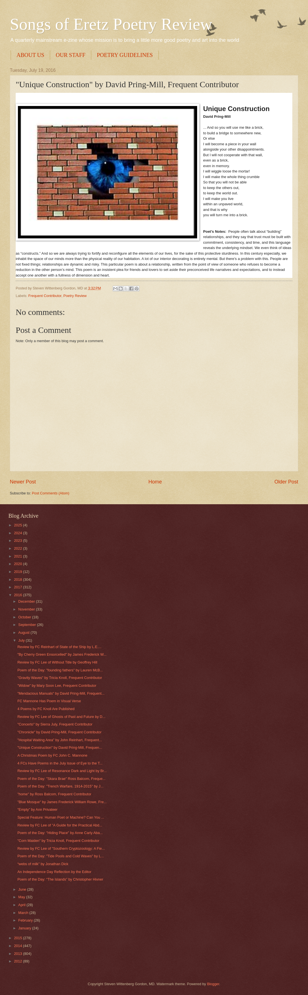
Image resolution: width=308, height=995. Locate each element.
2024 (18, 533)
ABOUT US (30, 55)
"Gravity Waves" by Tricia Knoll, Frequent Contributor (59, 678)
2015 (18, 938)
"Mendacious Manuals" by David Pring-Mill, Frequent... (60, 693)
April (22, 905)
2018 (18, 579)
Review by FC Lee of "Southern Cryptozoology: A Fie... (61, 848)
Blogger (213, 984)
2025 (18, 525)
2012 (18, 961)
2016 (18, 595)
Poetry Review (75, 296)
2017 (18, 587)
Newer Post (23, 482)
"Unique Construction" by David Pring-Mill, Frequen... (59, 747)
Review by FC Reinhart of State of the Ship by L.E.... (59, 647)
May (22, 897)
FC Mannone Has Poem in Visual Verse (49, 701)
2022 (18, 548)
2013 (18, 954)
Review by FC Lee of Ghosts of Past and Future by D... (61, 717)
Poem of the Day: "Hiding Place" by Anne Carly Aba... (60, 833)
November (27, 609)
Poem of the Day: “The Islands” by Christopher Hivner (60, 879)
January (25, 928)
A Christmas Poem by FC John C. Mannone (52, 755)
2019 (18, 572)
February (26, 920)
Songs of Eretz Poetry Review (111, 24)
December (27, 601)
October (25, 617)
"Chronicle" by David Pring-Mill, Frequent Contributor (59, 732)
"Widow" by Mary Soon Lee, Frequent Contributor (56, 685)
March (23, 913)
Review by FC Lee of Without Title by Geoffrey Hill (57, 662)
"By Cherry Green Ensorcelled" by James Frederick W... (61, 654)
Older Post (286, 482)
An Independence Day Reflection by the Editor (54, 872)
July (21, 640)
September (27, 625)
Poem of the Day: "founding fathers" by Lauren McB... (60, 670)
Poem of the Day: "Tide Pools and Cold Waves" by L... (60, 856)
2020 (18, 564)
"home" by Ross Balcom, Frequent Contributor (54, 794)
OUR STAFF (70, 55)
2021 (18, 556)
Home (155, 482)
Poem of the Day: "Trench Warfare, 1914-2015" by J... (60, 786)
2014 (18, 946)
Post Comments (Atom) (50, 493)
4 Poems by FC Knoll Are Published (45, 709)
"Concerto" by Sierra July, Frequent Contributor (54, 724)
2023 (18, 540)
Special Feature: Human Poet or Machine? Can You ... (60, 817)
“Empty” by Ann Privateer (37, 809)
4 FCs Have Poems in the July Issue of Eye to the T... (59, 763)
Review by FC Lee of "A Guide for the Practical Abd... (59, 825)
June (22, 889)
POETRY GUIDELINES (125, 55)
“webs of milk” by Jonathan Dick (42, 864)
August (24, 632)
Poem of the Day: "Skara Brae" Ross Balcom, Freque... (61, 779)
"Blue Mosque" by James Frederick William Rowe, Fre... (62, 802)
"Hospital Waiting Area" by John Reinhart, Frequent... (59, 740)
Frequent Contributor (44, 296)
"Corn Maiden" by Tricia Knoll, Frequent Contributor (58, 841)
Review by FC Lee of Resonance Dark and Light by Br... (62, 771)
